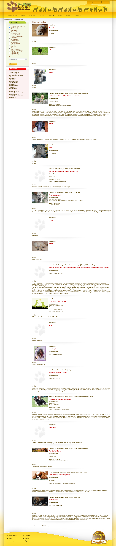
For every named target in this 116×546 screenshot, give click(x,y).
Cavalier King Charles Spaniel (59, 475)
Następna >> (48, 525)
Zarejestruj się (103, 2)
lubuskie (13, 78)
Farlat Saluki (53, 500)
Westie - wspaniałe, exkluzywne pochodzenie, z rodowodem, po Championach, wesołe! (79, 267)
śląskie (12, 90)
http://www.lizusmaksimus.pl (57, 181)
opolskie (13, 84)
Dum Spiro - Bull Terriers (57, 301)
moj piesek (52, 427)
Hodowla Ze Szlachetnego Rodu (60, 399)
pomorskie (13, 88)
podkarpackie (14, 85)
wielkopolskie (14, 94)
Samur (51, 72)
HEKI (50, 50)
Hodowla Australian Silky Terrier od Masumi (64, 96)
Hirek (51, 220)
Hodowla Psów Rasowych (18, 26)
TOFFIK (51, 27)
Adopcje (13, 45)
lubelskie (13, 77)
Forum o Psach (15, 52)
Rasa (10, 57)
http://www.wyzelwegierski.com (58, 461)
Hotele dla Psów (15, 35)
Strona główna (12, 15)
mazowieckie (14, 82)
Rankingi (51, 15)
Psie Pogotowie (15, 49)
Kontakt (68, 15)
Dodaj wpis (32, 15)
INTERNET (13, 97)
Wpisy (23, 15)
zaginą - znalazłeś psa (17, 51)
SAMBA (51, 124)
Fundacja (13, 46)
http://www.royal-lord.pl (56, 273)
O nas (60, 15)
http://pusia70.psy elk (55, 354)
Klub (12, 48)
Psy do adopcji (15, 53)
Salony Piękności (15, 33)
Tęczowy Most (15, 40)
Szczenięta (14, 30)
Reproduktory (14, 32)
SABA (51, 244)
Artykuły (42, 15)
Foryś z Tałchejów (55, 451)
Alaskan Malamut (55, 195)
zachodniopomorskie (16, 96)
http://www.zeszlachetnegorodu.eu (59, 409)
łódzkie (12, 80)
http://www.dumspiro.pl (56, 311)
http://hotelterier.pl (54, 378)
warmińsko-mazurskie (16, 93)
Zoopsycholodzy (15, 43)
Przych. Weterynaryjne (17, 36)
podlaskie (13, 87)
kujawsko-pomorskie (16, 75)
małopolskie (14, 81)
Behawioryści (14, 39)
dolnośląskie (14, 74)
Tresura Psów (15, 29)
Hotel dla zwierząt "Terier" (58, 372)
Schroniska (14, 37)
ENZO (51, 147)
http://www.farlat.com (55, 505)
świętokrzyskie (14, 91)
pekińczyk (52, 349)
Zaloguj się (93, 2)
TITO (50, 325)
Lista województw (14, 72)
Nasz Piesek (14, 27)
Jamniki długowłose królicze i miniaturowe (63, 171)
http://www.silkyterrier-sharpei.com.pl (60, 105)
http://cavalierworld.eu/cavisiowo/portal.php (62, 483)
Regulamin (78, 15)
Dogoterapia (14, 42)
